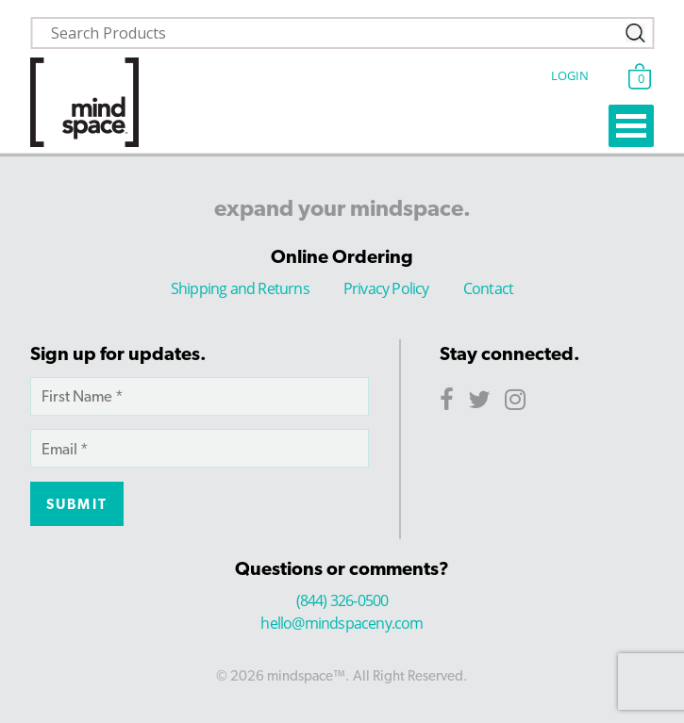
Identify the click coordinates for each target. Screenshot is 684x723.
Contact (488, 288)
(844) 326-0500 (342, 600)
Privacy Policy (386, 288)
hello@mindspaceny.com (341, 623)
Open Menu (631, 126)
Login (570, 75)
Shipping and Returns (240, 288)
